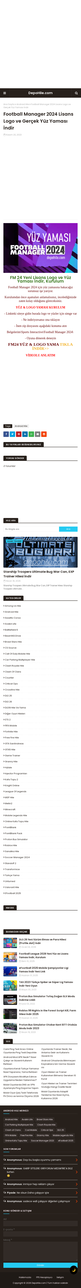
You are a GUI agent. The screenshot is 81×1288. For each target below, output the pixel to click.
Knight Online (12, 785)
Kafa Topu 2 (11, 779)
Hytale (8, 767)
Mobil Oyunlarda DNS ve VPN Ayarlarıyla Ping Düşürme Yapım (20, 1086)
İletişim (60, 1277)
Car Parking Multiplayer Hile (20, 659)
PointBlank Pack (13, 833)
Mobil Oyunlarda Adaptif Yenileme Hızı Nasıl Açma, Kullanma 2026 (55, 1095)
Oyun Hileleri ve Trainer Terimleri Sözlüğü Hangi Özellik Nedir (59, 1085)
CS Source (11, 647)
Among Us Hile (13, 605)
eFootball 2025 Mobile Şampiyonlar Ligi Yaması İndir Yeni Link (43, 969)
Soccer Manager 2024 (17, 857)
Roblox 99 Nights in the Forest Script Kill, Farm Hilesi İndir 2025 (47, 1012)
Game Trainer (12, 755)
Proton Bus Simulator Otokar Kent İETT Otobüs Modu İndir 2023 (48, 1026)
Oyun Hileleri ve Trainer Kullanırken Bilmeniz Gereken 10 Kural (58, 1075)
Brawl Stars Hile (13, 641)
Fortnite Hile (11, 731)
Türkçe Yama (12, 875)
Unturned (10, 881)
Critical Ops (11, 683)
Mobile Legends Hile (16, 815)
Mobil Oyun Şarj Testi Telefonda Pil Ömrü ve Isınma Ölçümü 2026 (21, 1094)
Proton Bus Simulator (16, 839)
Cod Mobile (31, 1130)
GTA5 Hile (10, 749)
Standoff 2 (10, 863)
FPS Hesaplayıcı (44, 1277)
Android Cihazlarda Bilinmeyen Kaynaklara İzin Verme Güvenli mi (58, 1064)
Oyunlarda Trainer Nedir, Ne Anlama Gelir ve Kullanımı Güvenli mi (56, 1052)
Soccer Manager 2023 (42, 1140)
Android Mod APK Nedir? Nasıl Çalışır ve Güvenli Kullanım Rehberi (19, 1061)
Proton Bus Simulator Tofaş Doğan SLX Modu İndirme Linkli (47, 998)
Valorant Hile (12, 887)
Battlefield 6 (11, 629)
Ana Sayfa (8, 104)
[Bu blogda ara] (31, 529)
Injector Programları (16, 773)
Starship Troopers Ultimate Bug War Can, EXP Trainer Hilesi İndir (38, 573)
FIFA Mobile (11, 725)
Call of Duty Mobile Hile (17, 653)
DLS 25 (8, 695)
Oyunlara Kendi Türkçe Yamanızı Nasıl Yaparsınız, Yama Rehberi (21, 1070)
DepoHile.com (40, 92)
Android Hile (23, 104)
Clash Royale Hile (14, 665)
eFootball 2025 (13, 893)
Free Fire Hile (12, 737)
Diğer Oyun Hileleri (15, 713)
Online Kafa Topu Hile (16, 821)
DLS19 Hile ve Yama (15, 707)
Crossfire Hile (12, 689)
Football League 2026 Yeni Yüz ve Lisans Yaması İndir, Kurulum (43, 955)
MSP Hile (9, 797)
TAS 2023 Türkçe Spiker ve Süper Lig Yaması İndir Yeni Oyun (46, 983)
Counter (9, 677)
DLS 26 (8, 701)
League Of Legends (15, 791)
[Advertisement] (40, 44)
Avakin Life (10, 623)
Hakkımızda (25, 1277)
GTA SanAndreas (14, 743)
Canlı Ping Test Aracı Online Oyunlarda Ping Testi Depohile (20, 1050)
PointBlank (10, 827)
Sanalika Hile (12, 851)
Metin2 (8, 803)
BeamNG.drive (13, 635)
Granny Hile (11, 761)
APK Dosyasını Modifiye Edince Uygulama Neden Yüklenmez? (20, 1078)
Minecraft (10, 809)
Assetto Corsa (13, 617)
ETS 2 (8, 719)
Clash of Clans (13, 671)
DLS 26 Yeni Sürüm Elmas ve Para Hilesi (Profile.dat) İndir (42, 941)
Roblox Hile (11, 845)
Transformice (12, 869)
